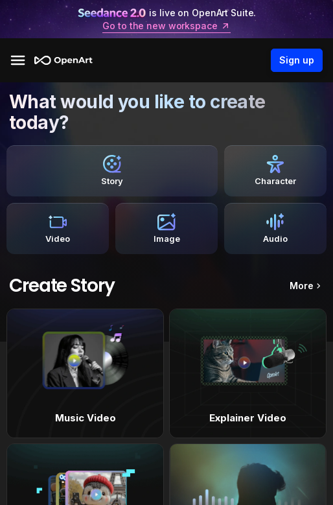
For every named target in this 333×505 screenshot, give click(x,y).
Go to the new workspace (166, 26)
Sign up (296, 60)
